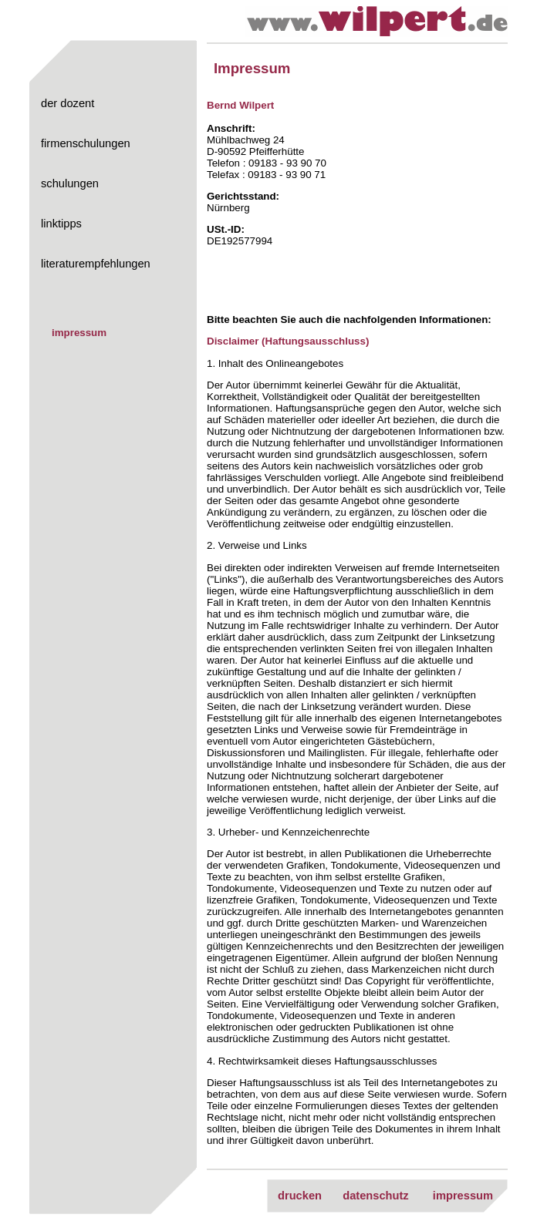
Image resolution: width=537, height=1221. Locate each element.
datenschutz (376, 1195)
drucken (300, 1195)
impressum (79, 332)
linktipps (61, 223)
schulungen (70, 183)
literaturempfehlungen (95, 263)
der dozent (67, 103)
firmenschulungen (85, 143)
